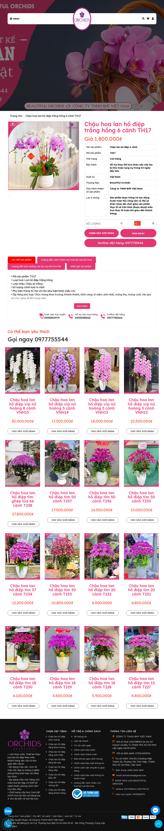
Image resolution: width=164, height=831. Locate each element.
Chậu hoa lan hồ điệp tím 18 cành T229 (62, 682)
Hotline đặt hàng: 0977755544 (120, 243)
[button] (151, 18)
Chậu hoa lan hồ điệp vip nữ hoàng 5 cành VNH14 (62, 406)
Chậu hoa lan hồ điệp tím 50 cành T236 (101, 497)
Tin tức (77, 816)
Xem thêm (82, 306)
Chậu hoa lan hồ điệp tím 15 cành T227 (141, 682)
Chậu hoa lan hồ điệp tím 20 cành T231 (141, 589)
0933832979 (52, 317)
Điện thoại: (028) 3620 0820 (130, 770)
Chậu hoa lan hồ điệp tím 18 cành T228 (101, 682)
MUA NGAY (138, 233)
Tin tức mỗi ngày (82, 745)
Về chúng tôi (80, 736)
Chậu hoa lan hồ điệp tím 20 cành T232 (101, 589)
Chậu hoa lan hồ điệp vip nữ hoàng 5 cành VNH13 (101, 406)
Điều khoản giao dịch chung (88, 758)
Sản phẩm (25, 816)
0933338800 (83, 317)
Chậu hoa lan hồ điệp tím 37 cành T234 (22, 589)
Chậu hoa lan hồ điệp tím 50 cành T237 (62, 497)
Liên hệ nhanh (81, 741)
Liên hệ (68, 816)
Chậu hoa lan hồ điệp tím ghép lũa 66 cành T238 (22, 499)
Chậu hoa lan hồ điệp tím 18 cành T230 (22, 682)
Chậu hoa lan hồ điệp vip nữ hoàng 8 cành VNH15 (22, 406)
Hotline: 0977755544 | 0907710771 (132, 789)
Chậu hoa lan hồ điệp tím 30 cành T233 (62, 589)
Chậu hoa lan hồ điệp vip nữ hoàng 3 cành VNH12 (141, 406)
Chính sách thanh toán (85, 754)
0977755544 (114, 317)
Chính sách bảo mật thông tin (89, 763)
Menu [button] (14, 18)
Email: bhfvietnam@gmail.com (131, 775)
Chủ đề (36, 816)
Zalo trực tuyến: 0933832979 (130, 794)
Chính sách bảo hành (84, 750)
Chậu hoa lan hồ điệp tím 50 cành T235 (141, 497)
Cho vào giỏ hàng (23, 431)
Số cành (46, 816)
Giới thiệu (57, 816)
